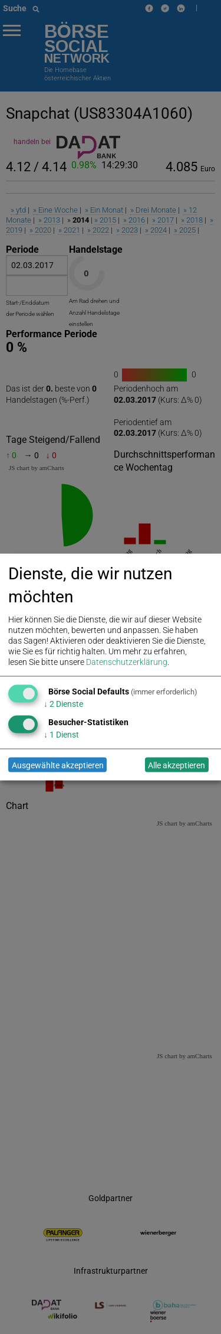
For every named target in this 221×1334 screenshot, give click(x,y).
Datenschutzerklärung (126, 662)
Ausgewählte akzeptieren (58, 764)
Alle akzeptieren (176, 764)
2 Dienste (63, 704)
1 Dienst (61, 734)
